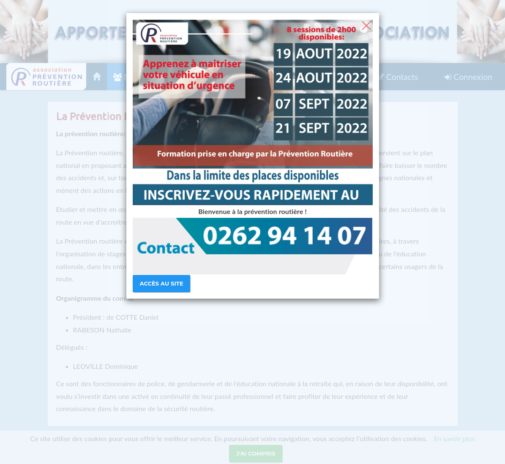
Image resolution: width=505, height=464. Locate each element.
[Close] (366, 24)
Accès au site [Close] (161, 283)
